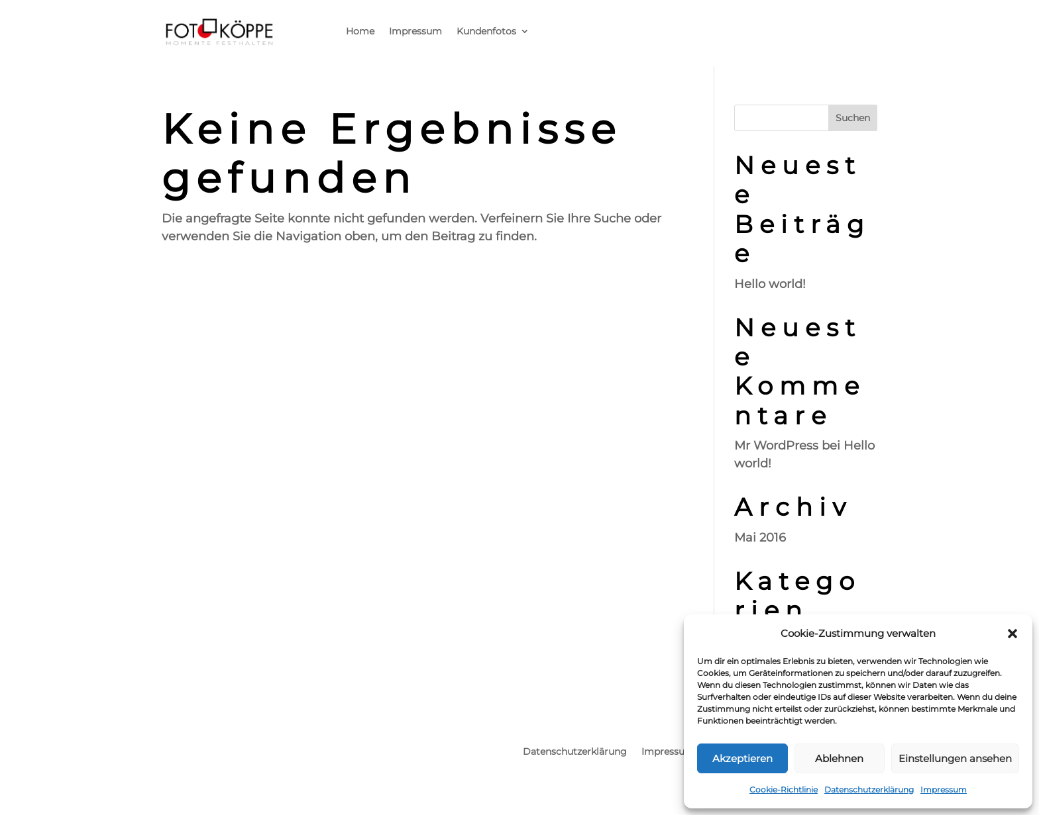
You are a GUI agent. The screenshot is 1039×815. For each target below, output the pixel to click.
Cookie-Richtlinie (783, 789)
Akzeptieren (742, 758)
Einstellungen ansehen (955, 758)
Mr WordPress (776, 445)
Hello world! (770, 284)
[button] (1012, 633)
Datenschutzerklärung (869, 789)
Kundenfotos (486, 31)
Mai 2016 (760, 537)
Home (360, 31)
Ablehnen (839, 758)
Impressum (943, 789)
